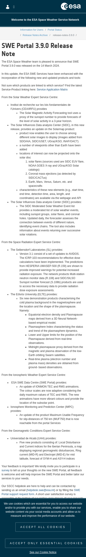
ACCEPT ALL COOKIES (43, 527)
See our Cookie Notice (42, 552)
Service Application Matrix (52, 89)
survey (5, 470)
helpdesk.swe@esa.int (40, 490)
